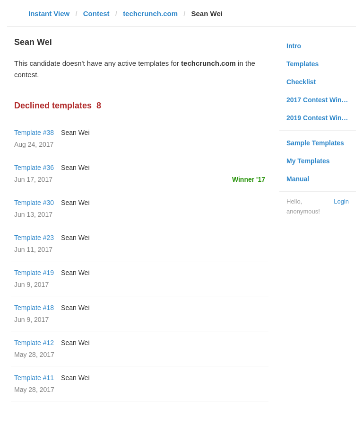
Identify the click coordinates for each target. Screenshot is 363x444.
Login (341, 201)
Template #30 (34, 202)
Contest (96, 13)
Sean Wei (75, 132)
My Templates (308, 161)
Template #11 (34, 378)
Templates (302, 64)
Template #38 (34, 132)
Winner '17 (248, 179)
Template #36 (34, 167)
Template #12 (34, 342)
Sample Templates (315, 143)
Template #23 (34, 237)
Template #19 (34, 272)
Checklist (301, 82)
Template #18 (34, 307)
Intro (293, 46)
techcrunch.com (150, 13)
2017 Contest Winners (320, 100)
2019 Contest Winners (320, 118)
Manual (297, 179)
